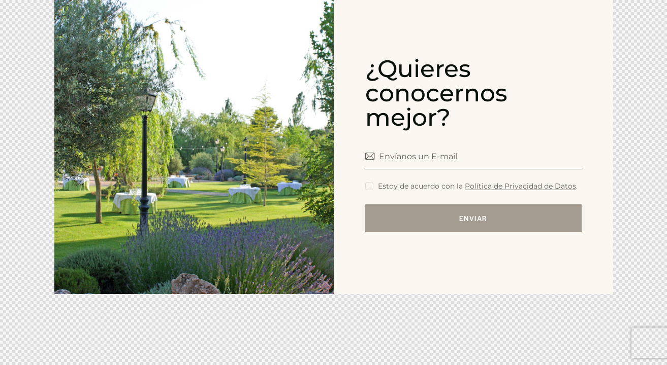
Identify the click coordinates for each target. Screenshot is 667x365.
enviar (473, 218)
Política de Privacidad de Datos (520, 186)
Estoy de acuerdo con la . (478, 186)
